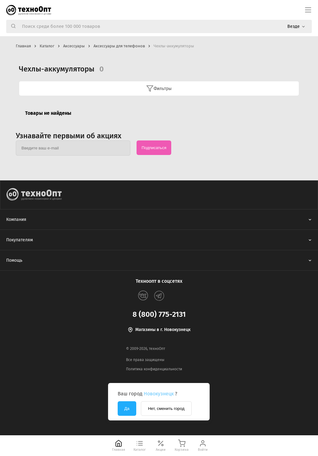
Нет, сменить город (166, 408)
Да (126, 408)
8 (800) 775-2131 (159, 314)
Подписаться (154, 147)
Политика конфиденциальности (154, 369)
